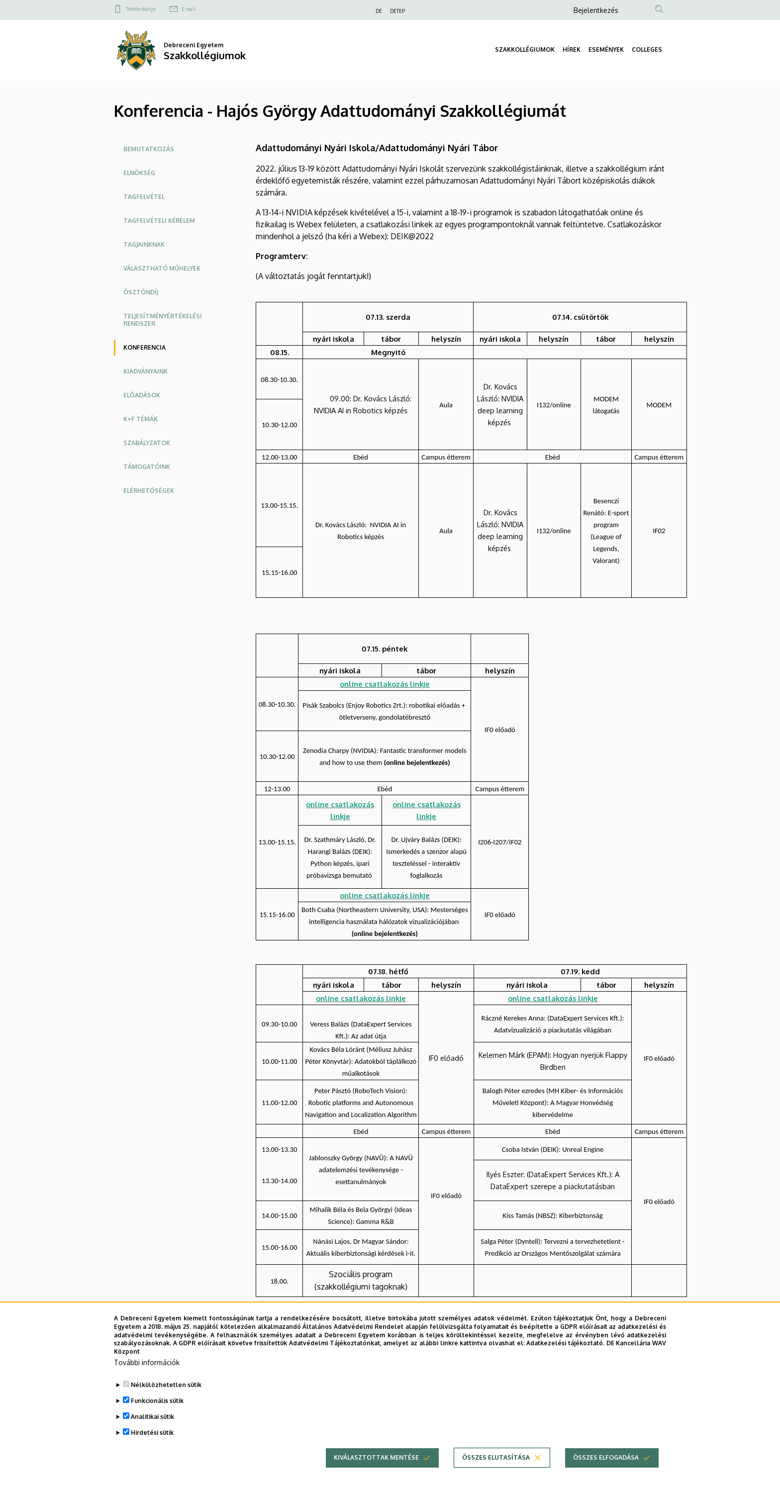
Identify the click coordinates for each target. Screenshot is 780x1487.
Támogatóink (146, 466)
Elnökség (139, 173)
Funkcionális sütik (157, 1410)
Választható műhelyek (161, 268)
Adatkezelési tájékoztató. (565, 1353)
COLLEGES (647, 49)
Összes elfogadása (606, 1467)
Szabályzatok (146, 443)
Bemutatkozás (148, 149)
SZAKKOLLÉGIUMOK (525, 49)
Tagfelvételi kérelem (159, 220)
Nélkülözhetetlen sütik (166, 1394)
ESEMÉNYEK (606, 49)
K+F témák (140, 419)
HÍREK (572, 49)
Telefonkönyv (141, 9)
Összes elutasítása (496, 1467)
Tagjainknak (144, 244)
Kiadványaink (145, 371)
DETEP (397, 11)
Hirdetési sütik (152, 1442)
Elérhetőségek (148, 490)
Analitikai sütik (152, 1426)
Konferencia (144, 347)
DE (379, 11)
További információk (147, 1372)
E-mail (188, 9)
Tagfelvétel (144, 196)
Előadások (141, 395)
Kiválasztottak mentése (376, 1467)
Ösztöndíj (140, 292)
